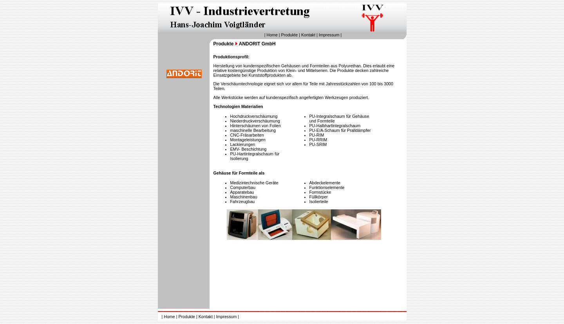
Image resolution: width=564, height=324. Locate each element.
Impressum (329, 34)
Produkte (289, 34)
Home (271, 34)
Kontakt (308, 34)
